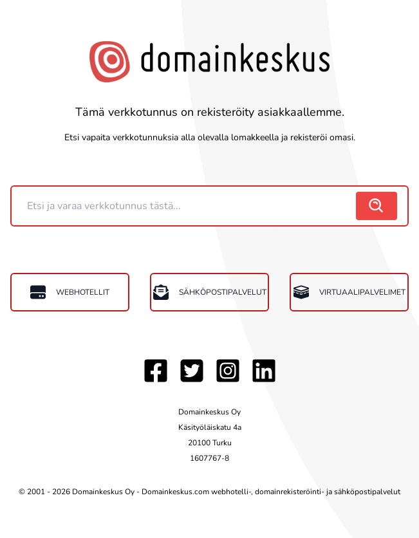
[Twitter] (192, 371)
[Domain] (185, 206)
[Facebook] (156, 371)
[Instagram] (228, 371)
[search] (376, 206)
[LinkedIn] (264, 371)
